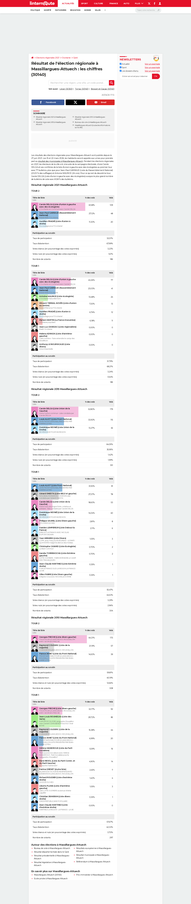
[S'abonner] (140, 76)
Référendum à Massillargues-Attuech (93, 861)
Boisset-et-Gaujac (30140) (102, 89)
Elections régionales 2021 (48, 58)
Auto (126, 3)
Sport (84, 3)
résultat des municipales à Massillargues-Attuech (60, 161)
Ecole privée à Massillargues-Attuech (51, 878)
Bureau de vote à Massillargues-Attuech (52, 848)
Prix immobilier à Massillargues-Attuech (94, 875)
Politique (35, 10)
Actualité (125, 64)
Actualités (68, 3)
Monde (87, 10)
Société (47, 10)
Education (75, 10)
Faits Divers (60, 10)
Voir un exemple (152, 64)
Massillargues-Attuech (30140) (48, 875)
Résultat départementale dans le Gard (51, 852)
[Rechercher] (148, 10)
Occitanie (66, 58)
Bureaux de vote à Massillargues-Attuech (90, 122)
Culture (98, 3)
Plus (139, 3)
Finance (114, 3)
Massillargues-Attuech (83, 125)
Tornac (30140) (81, 89)
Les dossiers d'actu (129, 71)
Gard (75, 58)
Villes (98, 10)
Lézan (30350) (66, 89)
